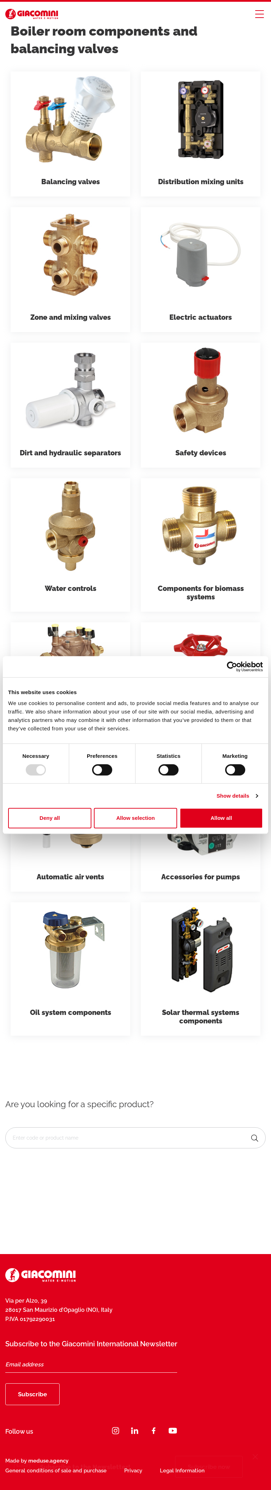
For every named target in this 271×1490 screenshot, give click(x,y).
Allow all (221, 818)
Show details (233, 796)
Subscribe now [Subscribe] (209, 1466)
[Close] (255, 1457)
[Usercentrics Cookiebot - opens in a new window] (232, 666)
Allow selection (135, 818)
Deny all (50, 818)
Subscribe (32, 1394)
